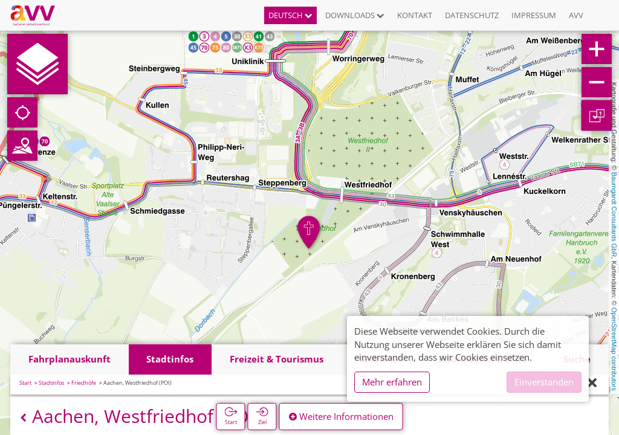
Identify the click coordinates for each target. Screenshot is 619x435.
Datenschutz (472, 15)
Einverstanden (544, 382)
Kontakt (414, 15)
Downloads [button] (354, 15)
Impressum (533, 15)
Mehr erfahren (392, 382)
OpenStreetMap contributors (614, 349)
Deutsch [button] (290, 15)
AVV (576, 15)
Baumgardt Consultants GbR (614, 214)
